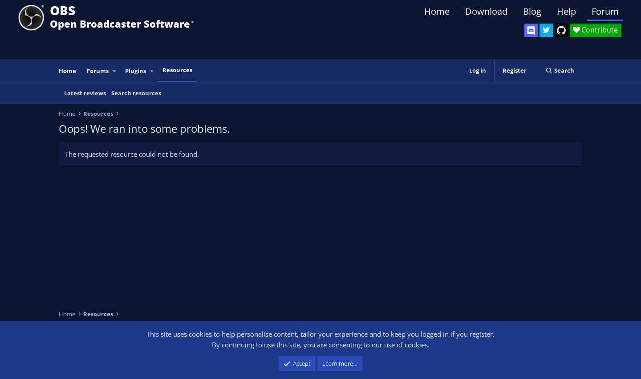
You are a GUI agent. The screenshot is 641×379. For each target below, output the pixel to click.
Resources (177, 70)
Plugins (135, 71)
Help (566, 11)
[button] (115, 71)
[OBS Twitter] (546, 30)
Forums (98, 71)
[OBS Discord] (531, 30)
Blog (532, 11)
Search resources (136, 93)
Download (486, 11)
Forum (605, 11)
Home (437, 11)
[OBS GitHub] (561, 30)
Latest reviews (85, 93)
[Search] (559, 71)
